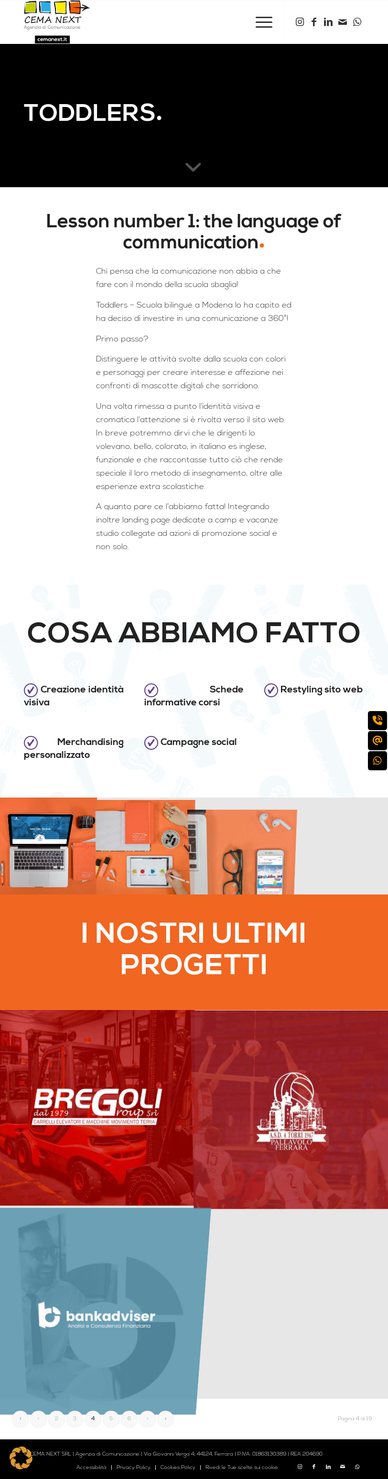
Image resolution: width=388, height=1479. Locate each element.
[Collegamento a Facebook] (314, 22)
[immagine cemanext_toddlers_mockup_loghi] (145, 846)
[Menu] (259, 21)
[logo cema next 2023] (57, 21)
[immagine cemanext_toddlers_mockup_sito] (48, 846)
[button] (21, 1458)
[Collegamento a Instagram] (299, 22)
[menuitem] (259, 21)
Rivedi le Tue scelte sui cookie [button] (241, 1467)
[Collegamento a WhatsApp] (357, 22)
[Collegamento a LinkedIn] (328, 22)
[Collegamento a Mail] (342, 22)
